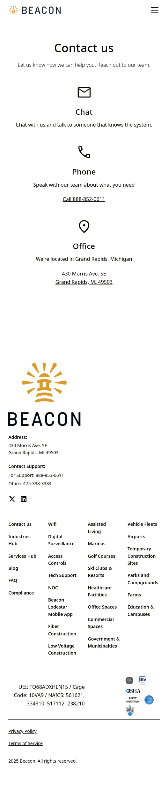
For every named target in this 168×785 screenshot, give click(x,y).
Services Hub (22, 556)
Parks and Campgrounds (143, 578)
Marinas (97, 543)
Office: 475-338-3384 (29, 483)
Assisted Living (97, 527)
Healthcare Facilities (100, 591)
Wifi (52, 524)
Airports (136, 536)
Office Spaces (102, 607)
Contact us (20, 524)
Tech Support (62, 575)
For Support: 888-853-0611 (36, 475)
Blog (13, 568)
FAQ (12, 580)
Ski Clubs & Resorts (100, 571)
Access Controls (57, 559)
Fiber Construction (62, 629)
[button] (153, 10)
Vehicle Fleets (142, 524)
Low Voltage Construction (62, 649)
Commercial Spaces (101, 622)
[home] (35, 10)
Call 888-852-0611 (84, 199)
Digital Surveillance (61, 540)
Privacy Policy (22, 731)
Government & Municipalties (104, 642)
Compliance (21, 593)
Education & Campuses (141, 610)
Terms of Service (25, 743)
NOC (53, 588)
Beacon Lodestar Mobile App (60, 607)
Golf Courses (101, 556)
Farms (134, 595)
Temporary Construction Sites (142, 556)
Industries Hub (19, 540)
